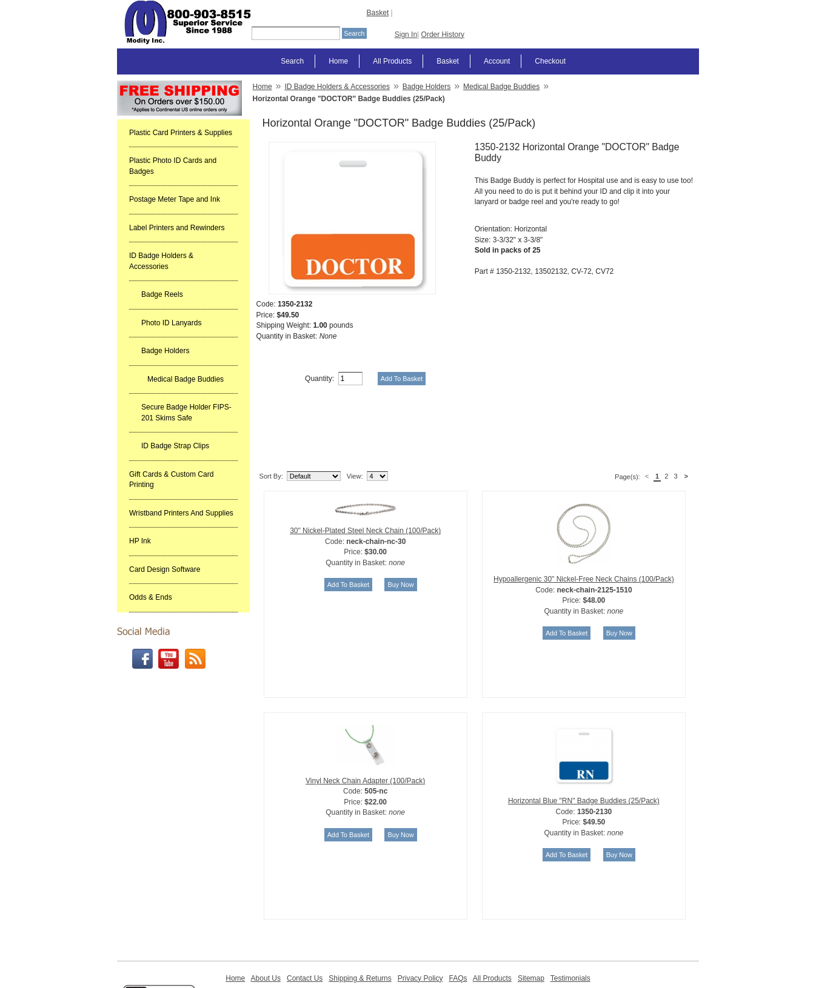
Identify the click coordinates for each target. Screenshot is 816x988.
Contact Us (305, 916)
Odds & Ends (150, 597)
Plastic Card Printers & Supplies (180, 132)
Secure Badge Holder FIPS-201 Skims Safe (186, 412)
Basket (378, 12)
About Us (266, 916)
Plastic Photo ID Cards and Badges (172, 166)
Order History (442, 34)
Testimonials (570, 916)
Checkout (550, 61)
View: (355, 414)
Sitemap (531, 916)
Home (338, 61)
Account (497, 61)
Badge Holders (165, 350)
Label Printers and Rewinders (176, 228)
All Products (392, 61)
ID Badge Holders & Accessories (161, 261)
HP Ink (140, 541)
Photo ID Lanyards (171, 323)
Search (292, 61)
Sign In (406, 34)
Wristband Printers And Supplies (181, 513)
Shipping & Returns (360, 916)
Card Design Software (164, 569)
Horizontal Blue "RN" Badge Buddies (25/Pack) (584, 739)
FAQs (458, 916)
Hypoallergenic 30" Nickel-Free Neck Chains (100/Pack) (583, 517)
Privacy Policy (420, 916)
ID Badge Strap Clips (175, 446)
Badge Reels (162, 294)
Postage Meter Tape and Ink (174, 199)
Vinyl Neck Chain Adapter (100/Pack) (365, 719)
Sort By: (271, 414)
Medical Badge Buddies (185, 379)
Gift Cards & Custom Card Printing (171, 479)
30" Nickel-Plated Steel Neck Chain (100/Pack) (365, 469)
